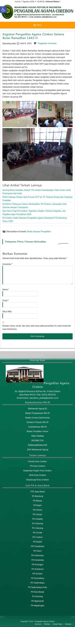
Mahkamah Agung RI (37, 408)
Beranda (38, 624)
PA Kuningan (37, 564)
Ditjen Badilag (37, 436)
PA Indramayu (37, 555)
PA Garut (37, 551)
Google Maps (57, 624)
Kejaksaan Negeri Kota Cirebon (37, 471)
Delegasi (68, 624)
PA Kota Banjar (37, 592)
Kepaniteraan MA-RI (37, 427)
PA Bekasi (37, 501)
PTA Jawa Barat (37, 492)
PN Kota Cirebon (37, 466)
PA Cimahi (37, 533)
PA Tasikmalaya (37, 583)
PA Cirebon (37, 537)
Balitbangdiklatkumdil (37, 445)
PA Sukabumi (38, 569)
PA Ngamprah (37, 601)
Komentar (7, 264)
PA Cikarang (37, 528)
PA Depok (37, 542)
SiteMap (47, 624)
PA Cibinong (37, 523)
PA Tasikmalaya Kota (37, 587)
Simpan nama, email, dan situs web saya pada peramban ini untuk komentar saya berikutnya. (36, 327)
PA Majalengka (37, 605)
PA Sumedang (37, 578)
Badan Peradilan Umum (37, 431)
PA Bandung (37, 496)
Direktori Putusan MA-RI (37, 422)
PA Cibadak (37, 519)
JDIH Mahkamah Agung (37, 450)
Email (5, 300)
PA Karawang (37, 560)
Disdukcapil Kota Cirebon (37, 480)
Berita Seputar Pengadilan (39, 231)
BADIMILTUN (37, 440)
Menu (39, 25)
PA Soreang (37, 596)
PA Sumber (37, 574)
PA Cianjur (37, 514)
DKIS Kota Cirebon (37, 475)
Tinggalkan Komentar (47, 43)
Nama (5, 289)
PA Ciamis (37, 510)
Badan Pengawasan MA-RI (37, 413)
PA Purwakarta (37, 546)
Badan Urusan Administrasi (37, 418)
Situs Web (7, 311)
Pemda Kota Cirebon (37, 461)
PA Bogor (37, 505)
